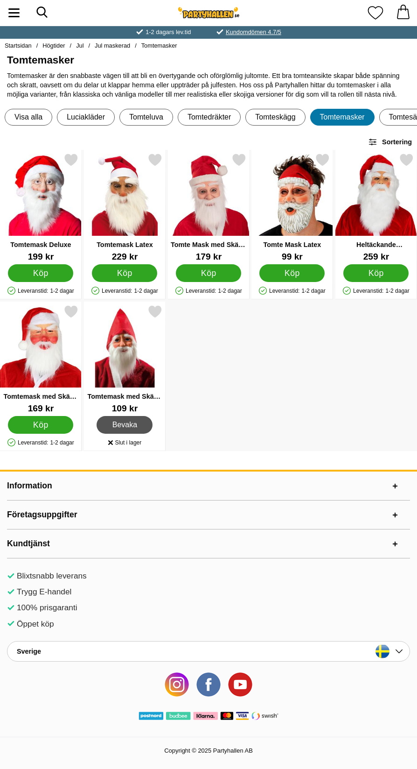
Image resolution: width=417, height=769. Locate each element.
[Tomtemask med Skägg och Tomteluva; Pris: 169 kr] (41, 359)
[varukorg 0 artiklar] (403, 13)
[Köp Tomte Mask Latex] (292, 273)
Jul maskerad (112, 45)
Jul (79, 45)
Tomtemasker (159, 45)
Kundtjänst (28, 543)
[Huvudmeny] (14, 13)
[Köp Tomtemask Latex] (124, 273)
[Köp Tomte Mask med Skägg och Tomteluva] (208, 273)
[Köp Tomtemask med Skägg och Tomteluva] (40, 425)
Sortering (390, 142)
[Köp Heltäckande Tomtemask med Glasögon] (376, 273)
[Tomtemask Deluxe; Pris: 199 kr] (41, 207)
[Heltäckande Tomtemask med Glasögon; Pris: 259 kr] (376, 207)
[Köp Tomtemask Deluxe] (40, 273)
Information (29, 485)
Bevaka (125, 424)
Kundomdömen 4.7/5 (253, 31)
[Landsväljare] (208, 651)
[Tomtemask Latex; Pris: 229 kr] (125, 207)
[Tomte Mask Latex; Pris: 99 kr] (292, 207)
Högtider (53, 45)
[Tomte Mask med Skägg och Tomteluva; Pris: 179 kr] (209, 207)
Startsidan (18, 45)
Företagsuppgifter (42, 514)
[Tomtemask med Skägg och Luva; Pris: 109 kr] (125, 359)
